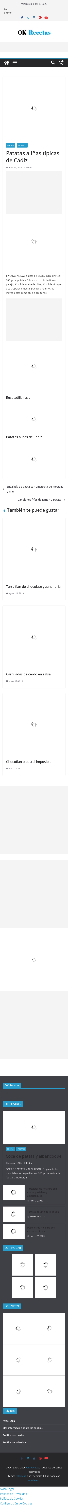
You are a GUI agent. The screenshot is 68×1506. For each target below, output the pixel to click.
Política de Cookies (12, 1498)
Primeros (22, 145)
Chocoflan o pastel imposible (28, 761)
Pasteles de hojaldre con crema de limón (41, 1229)
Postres (21, 1149)
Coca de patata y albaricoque (34, 1156)
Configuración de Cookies (16, 1503)
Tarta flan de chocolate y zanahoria (33, 586)
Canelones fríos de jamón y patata (41, 499)
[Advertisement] (34, 192)
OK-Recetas (12, 1085)
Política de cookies (13, 1435)
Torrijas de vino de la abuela (43, 1211)
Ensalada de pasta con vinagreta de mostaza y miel (33, 489)
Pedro (28, 167)
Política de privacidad (15, 1442)
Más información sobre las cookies (23, 1428)
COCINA (10, 145)
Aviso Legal (9, 1420)
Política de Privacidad (13, 1494)
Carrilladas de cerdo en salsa (28, 674)
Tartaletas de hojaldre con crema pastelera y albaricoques (42, 1192)
